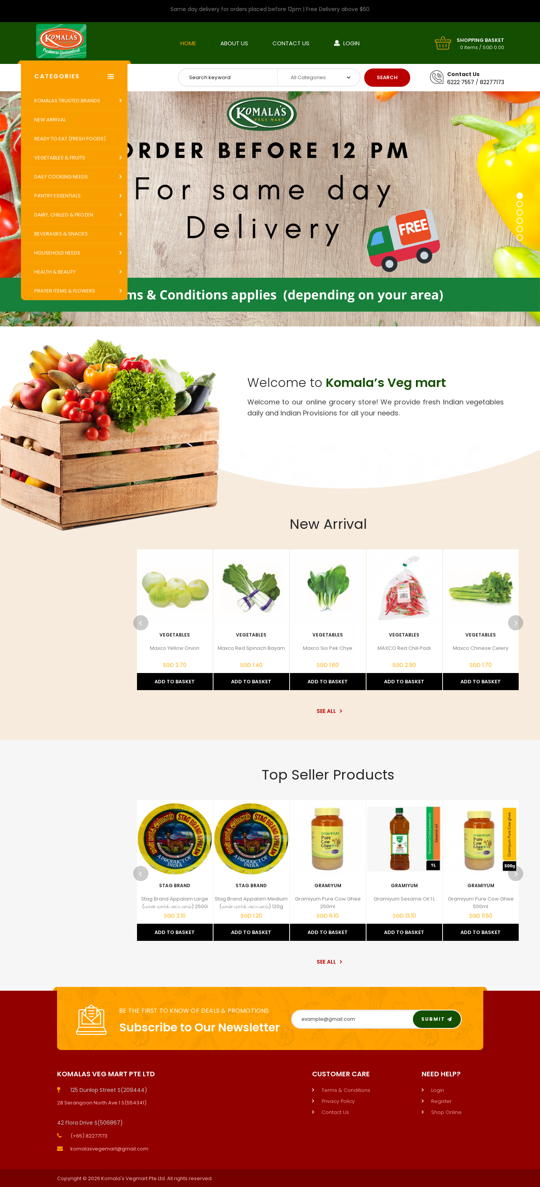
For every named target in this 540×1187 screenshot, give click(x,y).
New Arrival (50, 119)
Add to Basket (175, 681)
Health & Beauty (55, 271)
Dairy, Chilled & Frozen (63, 214)
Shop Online (446, 1112)
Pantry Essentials (57, 195)
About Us (234, 43)
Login (351, 43)
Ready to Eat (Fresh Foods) (70, 138)
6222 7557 (460, 82)
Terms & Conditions (346, 1090)
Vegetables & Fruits (59, 157)
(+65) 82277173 (88, 1135)
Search (387, 77)
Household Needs (57, 252)
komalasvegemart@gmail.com (109, 1148)
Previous (140, 622)
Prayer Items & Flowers (64, 290)
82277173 (492, 82)
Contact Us (290, 43)
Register (441, 1101)
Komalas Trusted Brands (67, 100)
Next (515, 622)
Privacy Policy (338, 1101)
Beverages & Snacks (61, 233)
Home (188, 43)
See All (328, 711)
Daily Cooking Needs (61, 176)
